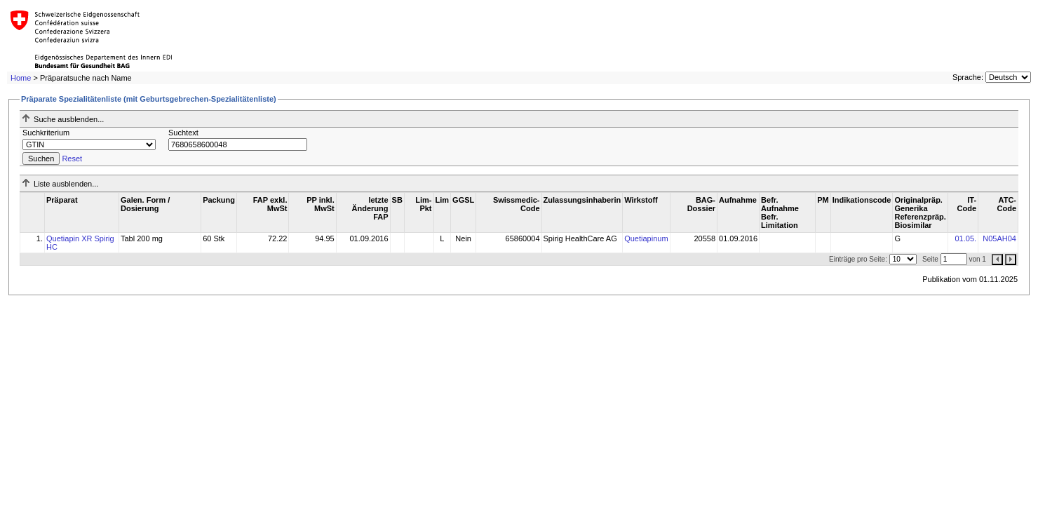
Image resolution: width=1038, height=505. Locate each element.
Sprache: (967, 77)
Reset (72, 158)
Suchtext (183, 132)
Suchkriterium (45, 132)
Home (21, 78)
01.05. (965, 238)
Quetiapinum (646, 238)
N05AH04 (999, 238)
